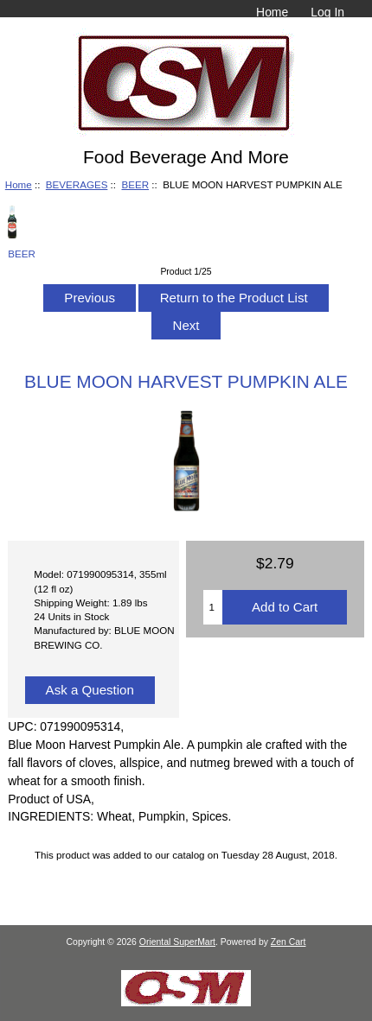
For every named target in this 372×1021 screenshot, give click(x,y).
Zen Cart (288, 942)
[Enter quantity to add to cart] (213, 607)
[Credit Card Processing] (186, 1002)
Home (272, 12)
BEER (135, 184)
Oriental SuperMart (177, 942)
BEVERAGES (77, 184)
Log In (327, 12)
